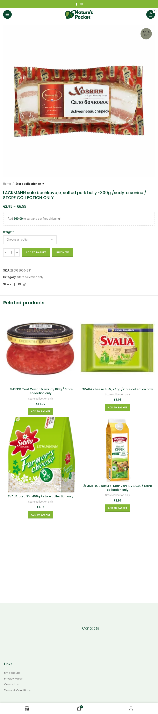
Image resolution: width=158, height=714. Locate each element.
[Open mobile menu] (7, 14)
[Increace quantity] (17, 252)
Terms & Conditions (17, 690)
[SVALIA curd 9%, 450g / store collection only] (40, 454)
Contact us (11, 684)
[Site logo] (79, 14)
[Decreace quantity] (5, 252)
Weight (8, 232)
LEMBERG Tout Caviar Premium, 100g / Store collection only (40, 391)
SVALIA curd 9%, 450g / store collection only (40, 496)
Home (7, 183)
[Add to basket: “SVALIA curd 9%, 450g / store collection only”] (40, 514)
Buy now (62, 252)
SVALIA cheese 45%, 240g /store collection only (117, 389)
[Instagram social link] (81, 4)
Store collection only (29, 183)
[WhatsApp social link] (24, 284)
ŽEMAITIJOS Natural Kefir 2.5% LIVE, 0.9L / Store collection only (117, 488)
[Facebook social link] (76, 4)
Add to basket (36, 252)
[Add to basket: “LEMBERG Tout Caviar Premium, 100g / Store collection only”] (40, 411)
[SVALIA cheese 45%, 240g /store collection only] (117, 347)
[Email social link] (19, 284)
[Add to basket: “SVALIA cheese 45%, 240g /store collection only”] (117, 407)
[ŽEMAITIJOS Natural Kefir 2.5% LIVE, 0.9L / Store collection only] (117, 449)
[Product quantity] (11, 252)
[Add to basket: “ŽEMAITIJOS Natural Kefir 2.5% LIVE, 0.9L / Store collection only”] (117, 508)
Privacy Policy (13, 679)
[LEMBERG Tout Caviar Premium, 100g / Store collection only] (40, 347)
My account (12, 673)
